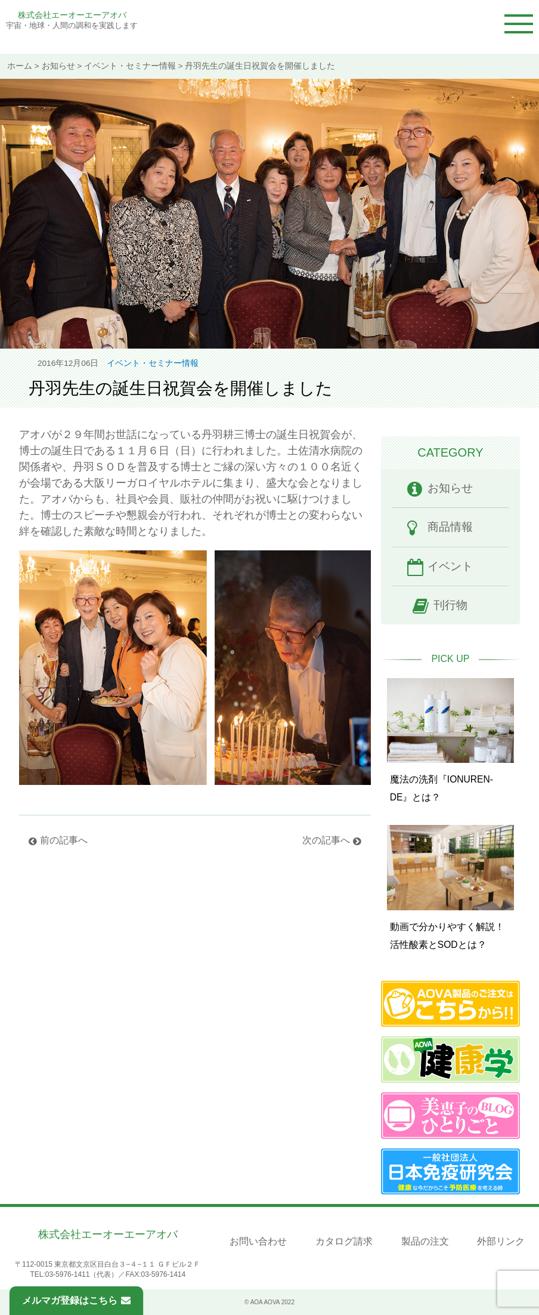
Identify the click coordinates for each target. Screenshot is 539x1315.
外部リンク (501, 1241)
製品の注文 (425, 1241)
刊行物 (450, 605)
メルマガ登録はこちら (76, 1300)
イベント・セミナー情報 (130, 65)
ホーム (19, 65)
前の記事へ (64, 840)
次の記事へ (326, 840)
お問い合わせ (258, 1241)
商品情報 (450, 527)
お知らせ (58, 65)
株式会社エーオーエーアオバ (72, 15)
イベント (450, 566)
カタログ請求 (344, 1241)
